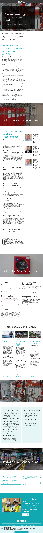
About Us (9, 525)
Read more (6, 376)
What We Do (7, 11)
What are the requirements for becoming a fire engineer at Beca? (31, 483)
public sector (28, 286)
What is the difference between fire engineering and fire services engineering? (10, 482)
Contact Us (14, 525)
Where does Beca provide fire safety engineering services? (9, 477)
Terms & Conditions (20, 525)
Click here (25, 514)
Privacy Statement (28, 525)
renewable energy (36, 303)
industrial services (6, 315)
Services (13, 11)
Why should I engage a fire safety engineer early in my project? (30, 477)
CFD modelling (9, 191)
